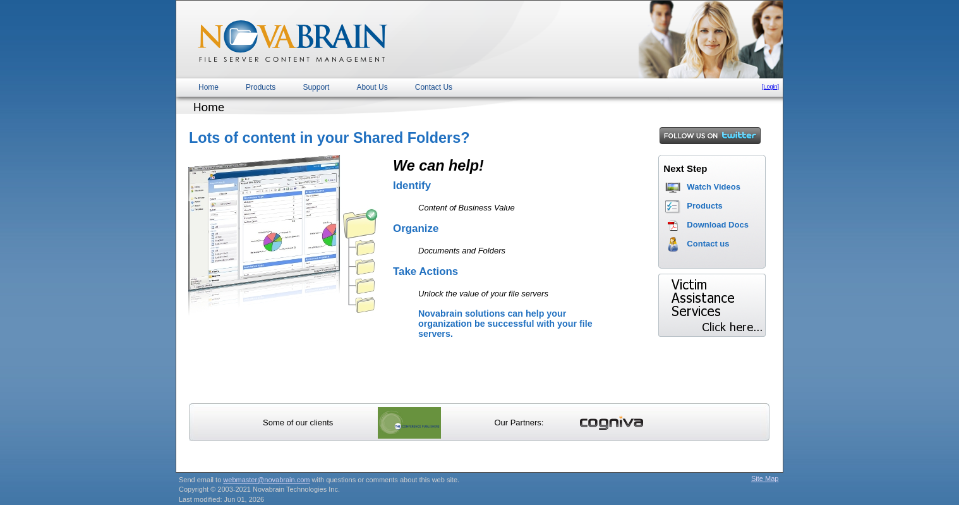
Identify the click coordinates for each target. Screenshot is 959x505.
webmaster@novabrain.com (266, 480)
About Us (371, 87)
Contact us (708, 243)
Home (208, 87)
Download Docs (718, 224)
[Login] (770, 86)
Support (316, 87)
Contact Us (433, 87)
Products (260, 87)
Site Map (764, 478)
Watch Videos (713, 187)
